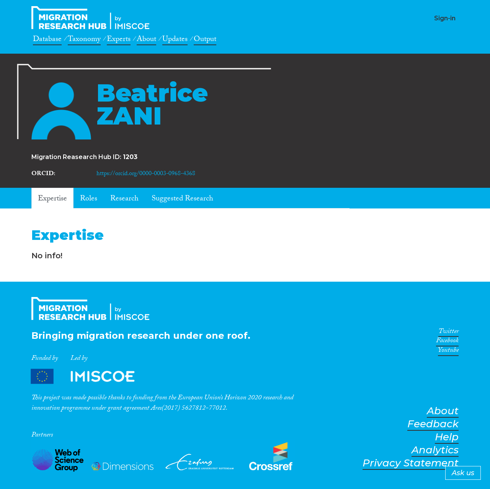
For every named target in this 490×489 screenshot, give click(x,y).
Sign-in (445, 18)
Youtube (448, 351)
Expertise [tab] (52, 199)
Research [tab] (124, 199)
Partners (89, 376)
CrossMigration (92, 17)
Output (205, 40)
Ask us (463, 473)
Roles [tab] (88, 199)
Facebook (447, 341)
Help (447, 437)
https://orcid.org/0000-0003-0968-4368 (145, 174)
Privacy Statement (411, 463)
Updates (175, 40)
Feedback (433, 424)
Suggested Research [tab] (182, 199)
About (146, 40)
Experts (119, 40)
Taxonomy (84, 40)
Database (47, 40)
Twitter (448, 332)
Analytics (435, 450)
